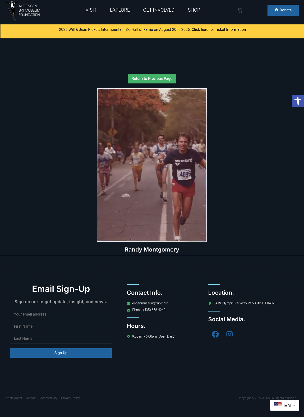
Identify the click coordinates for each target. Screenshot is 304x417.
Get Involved (159, 10)
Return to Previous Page (152, 79)
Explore (120, 10)
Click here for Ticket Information (219, 29)
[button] (298, 101)
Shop (194, 10)
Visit (91, 10)
